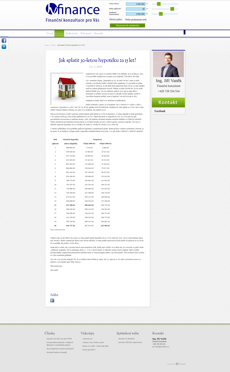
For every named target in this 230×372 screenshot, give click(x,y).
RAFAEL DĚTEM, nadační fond (130, 342)
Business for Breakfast (127, 339)
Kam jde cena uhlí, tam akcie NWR (59, 339)
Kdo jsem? (86, 33)
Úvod (49, 33)
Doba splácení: (115, 8)
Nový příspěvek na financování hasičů (60, 349)
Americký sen (87, 339)
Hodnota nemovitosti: (114, 13)
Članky (59, 33)
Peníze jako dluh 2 (89, 350)
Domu (47, 45)
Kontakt (98, 33)
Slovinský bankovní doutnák (57, 352)
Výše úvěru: (114, 3)
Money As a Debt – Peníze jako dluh (95, 346)
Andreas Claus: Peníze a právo (93, 342)
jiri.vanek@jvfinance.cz (160, 347)
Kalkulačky (72, 33)
